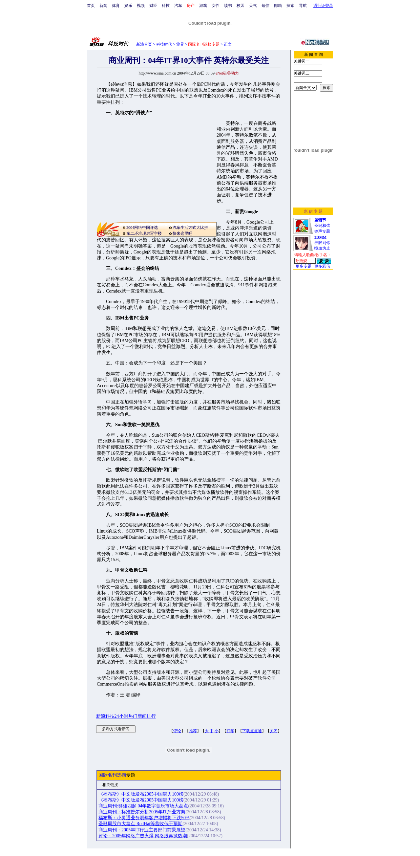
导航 (303, 5)
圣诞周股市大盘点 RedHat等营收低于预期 (140, 823)
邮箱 (278, 5)
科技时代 (164, 44)
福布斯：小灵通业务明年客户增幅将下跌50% (144, 817)
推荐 (193, 731)
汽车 (178, 5)
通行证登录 (323, 5)
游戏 (203, 5)
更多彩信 (322, 266)
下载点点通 (252, 731)
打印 (230, 731)
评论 (177, 731)
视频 (141, 5)
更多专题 (303, 266)
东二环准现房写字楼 (144, 233)
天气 (253, 5)
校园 (240, 5)
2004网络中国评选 (142, 227)
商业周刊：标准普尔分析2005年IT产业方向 (141, 811)
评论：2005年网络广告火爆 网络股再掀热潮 (142, 835)
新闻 (103, 5)
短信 (265, 5)
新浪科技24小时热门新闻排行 (126, 716)
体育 (116, 5)
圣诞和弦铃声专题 (322, 225)
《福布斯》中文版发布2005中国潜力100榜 (140, 794)
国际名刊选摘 (112, 775)
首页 (91, 5)
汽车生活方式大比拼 (190, 227)
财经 (153, 5)
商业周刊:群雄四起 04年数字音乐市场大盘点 (143, 805)
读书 (228, 5)
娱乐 (128, 5)
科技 (166, 5)
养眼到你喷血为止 (322, 243)
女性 (216, 5)
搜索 (290, 5)
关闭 (274, 731)
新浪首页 (144, 44)
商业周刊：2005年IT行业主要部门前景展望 (141, 829)
